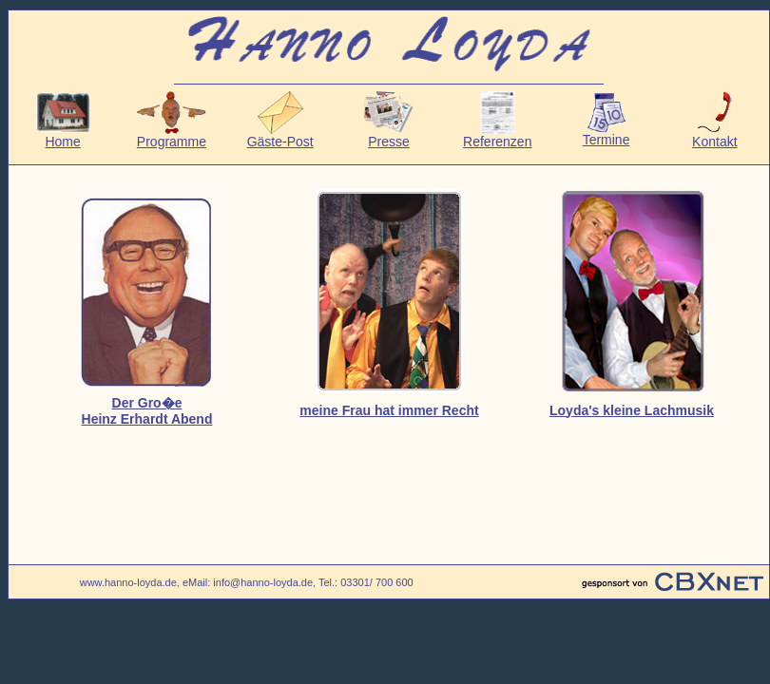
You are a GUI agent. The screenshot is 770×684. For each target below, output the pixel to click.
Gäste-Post (280, 135)
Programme (171, 135)
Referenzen (497, 135)
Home (63, 135)
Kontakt (714, 135)
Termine (606, 133)
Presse (388, 135)
